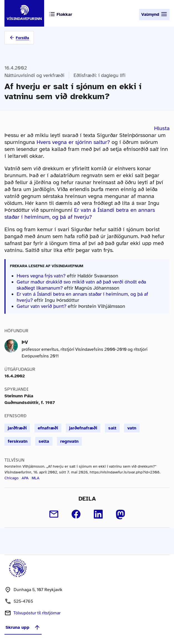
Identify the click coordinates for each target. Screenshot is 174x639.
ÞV (25, 342)
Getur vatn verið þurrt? (41, 306)
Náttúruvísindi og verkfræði (34, 75)
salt (112, 428)
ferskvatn (17, 441)
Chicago (11, 478)
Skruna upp (23, 627)
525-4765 (23, 601)
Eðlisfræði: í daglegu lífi (99, 75)
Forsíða (22, 37)
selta (44, 441)
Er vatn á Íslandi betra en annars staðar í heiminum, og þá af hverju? (79, 213)
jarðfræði (17, 428)
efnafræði (48, 428)
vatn (131, 428)
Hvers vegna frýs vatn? (41, 276)
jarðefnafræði (83, 428)
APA (25, 478)
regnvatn (69, 441)
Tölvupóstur (36, 613)
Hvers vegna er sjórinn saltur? (73, 142)
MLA (35, 478)
